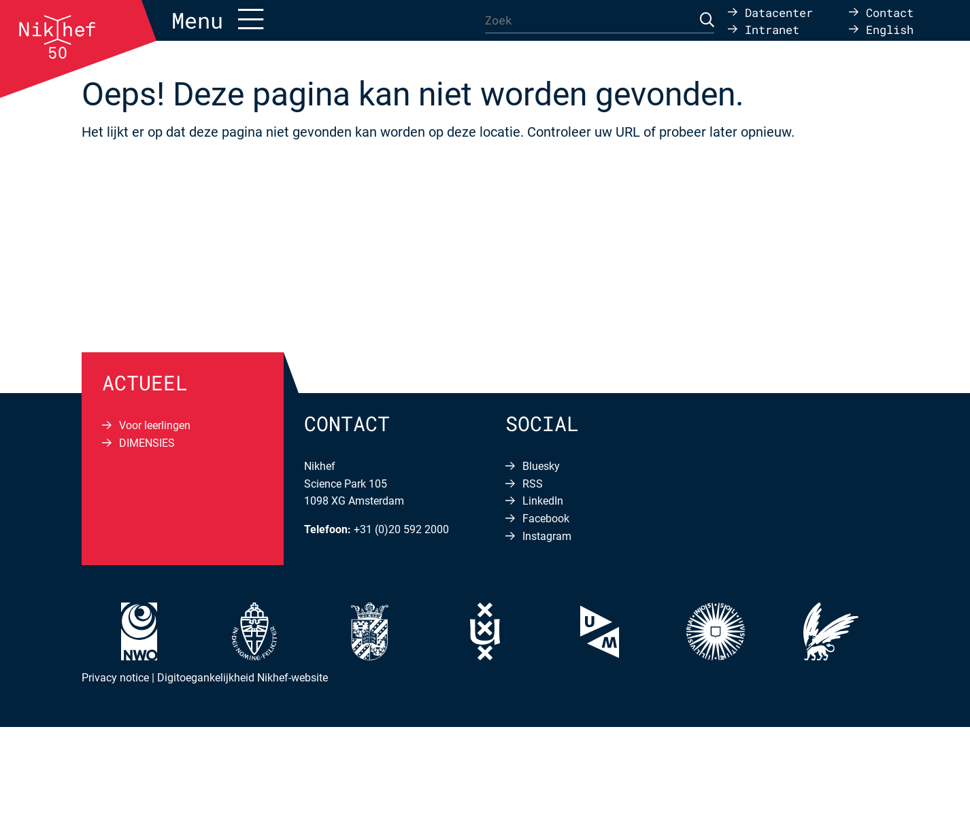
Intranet (772, 29)
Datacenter (779, 12)
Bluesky (541, 466)
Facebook (545, 518)
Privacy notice (115, 677)
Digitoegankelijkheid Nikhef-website (242, 677)
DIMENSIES (147, 443)
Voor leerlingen (154, 425)
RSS (532, 483)
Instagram (546, 536)
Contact (890, 12)
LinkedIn (542, 500)
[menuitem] (881, 29)
